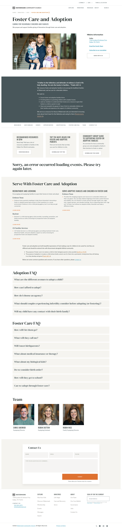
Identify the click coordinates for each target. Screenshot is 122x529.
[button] (81, 7)
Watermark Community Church (26, 526)
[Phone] (86, 455)
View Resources (24, 152)
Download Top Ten (58, 152)
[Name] (36, 455)
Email (52, 454)
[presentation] (36, 477)
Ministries (21, 12)
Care (27, 12)
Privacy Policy (89, 502)
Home (14, 12)
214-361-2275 (18, 505)
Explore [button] (71, 8)
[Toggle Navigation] (100, 3)
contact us (78, 260)
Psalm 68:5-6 (46, 256)
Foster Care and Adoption (40, 12)
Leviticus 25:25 (81, 252)
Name (27, 454)
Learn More (16, 210)
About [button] (97, 8)
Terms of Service (97, 502)
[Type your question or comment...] (61, 465)
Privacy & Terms (61, 526)
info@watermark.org (20, 507)
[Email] (61, 455)
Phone (77, 454)
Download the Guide (92, 153)
